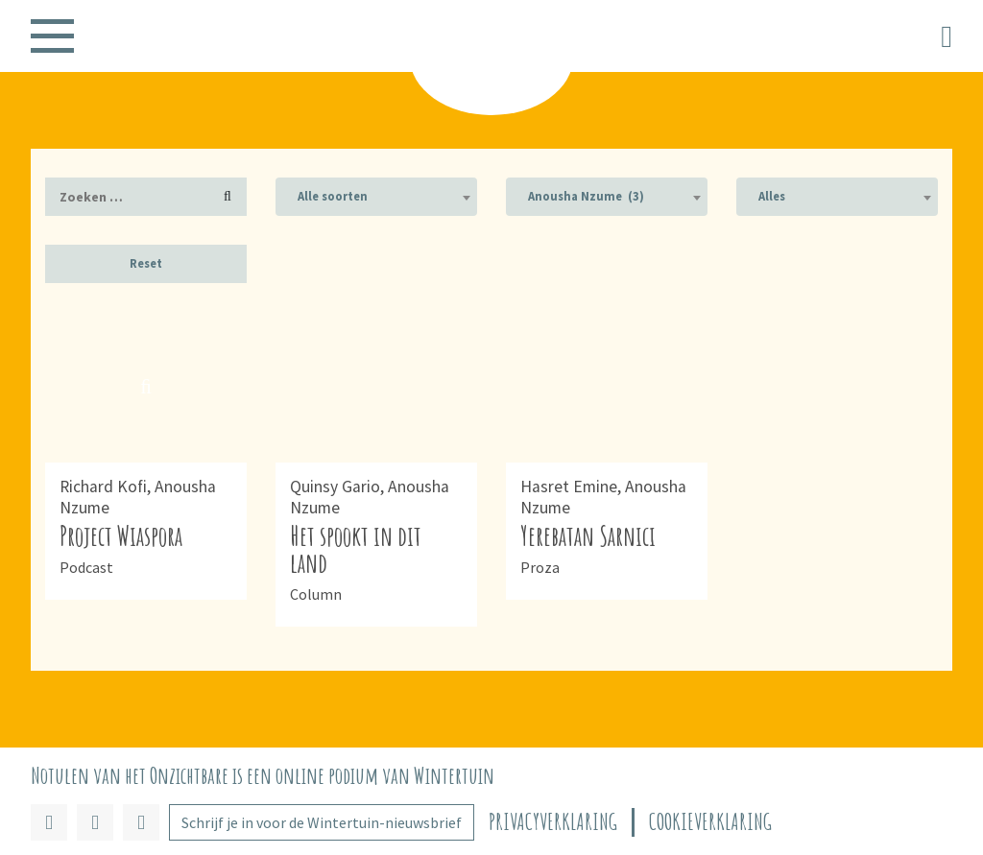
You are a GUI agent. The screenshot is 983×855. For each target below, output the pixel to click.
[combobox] (376, 197)
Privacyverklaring (553, 822)
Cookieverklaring (710, 822)
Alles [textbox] (771, 196)
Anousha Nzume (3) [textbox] (586, 196)
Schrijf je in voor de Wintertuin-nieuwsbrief (321, 822)
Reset (146, 263)
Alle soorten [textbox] (333, 196)
